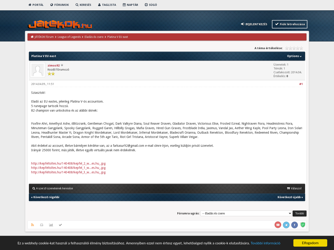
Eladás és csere (94, 37)
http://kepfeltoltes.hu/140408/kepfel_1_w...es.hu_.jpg (68, 168)
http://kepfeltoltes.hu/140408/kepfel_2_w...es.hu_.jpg (68, 163)
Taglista (106, 5)
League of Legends (69, 37)
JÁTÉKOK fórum (44, 37)
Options (295, 56)
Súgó (150, 5)
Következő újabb (289, 197)
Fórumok (59, 5)
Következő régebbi (46, 197)
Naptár (130, 5)
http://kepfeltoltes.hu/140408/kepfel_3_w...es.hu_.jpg (68, 172)
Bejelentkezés (253, 24)
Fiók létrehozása (289, 24)
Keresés (83, 5)
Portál (36, 5)
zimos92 (54, 65)
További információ (265, 243)
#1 (301, 84)
